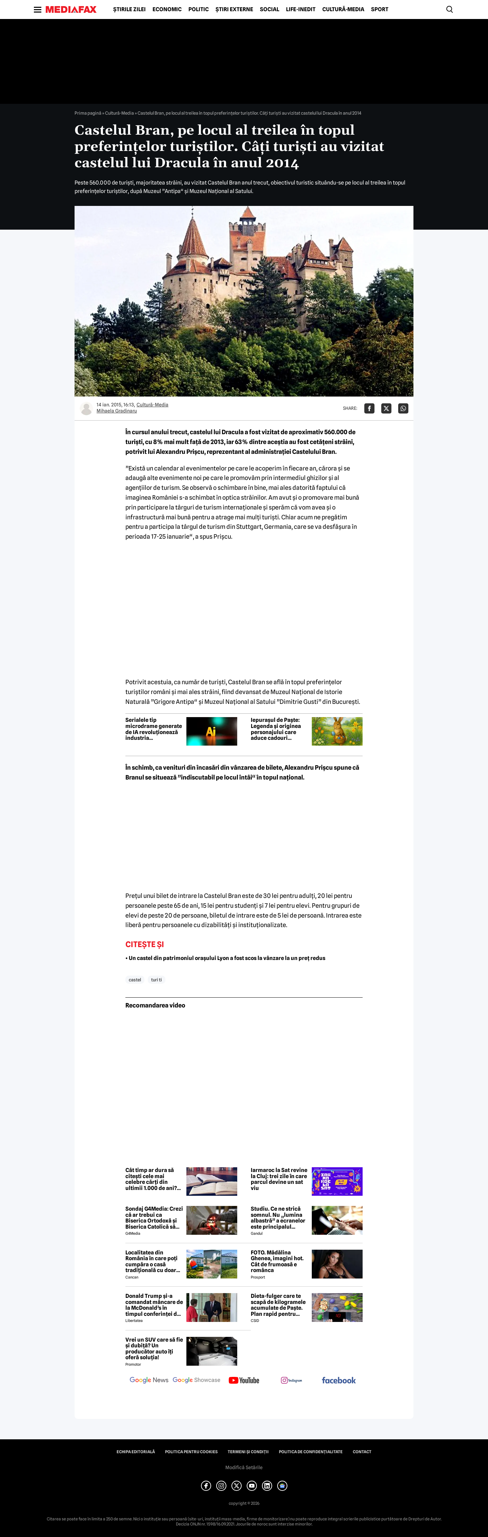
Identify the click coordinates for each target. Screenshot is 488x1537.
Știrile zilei (129, 9)
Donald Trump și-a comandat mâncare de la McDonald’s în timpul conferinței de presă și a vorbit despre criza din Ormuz (154, 1305)
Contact (362, 1451)
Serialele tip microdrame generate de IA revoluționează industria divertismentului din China (153, 729)
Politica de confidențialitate (311, 1451)
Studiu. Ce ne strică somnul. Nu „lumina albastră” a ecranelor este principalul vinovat (278, 1218)
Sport (379, 9)
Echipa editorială (136, 1451)
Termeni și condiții (248, 1451)
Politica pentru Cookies (191, 1451)
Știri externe (234, 9)
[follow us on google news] (149, 1381)
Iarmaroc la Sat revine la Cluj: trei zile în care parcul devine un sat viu (279, 1179)
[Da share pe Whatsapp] (403, 408)
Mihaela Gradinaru (117, 411)
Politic (198, 9)
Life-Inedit (301, 9)
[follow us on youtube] (244, 1381)
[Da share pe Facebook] (369, 408)
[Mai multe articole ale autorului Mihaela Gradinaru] (86, 408)
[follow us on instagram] (291, 1381)
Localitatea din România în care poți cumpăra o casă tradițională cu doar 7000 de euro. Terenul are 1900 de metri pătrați (153, 1261)
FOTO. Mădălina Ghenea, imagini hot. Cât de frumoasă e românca (277, 1261)
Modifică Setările (244, 1467)
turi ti (156, 979)
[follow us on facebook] (339, 1381)
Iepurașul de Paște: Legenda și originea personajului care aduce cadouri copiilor (276, 729)
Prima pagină (88, 113)
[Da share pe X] (386, 408)
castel (135, 979)
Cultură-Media (343, 9)
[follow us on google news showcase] (196, 1381)
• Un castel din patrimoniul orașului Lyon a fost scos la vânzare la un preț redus (225, 958)
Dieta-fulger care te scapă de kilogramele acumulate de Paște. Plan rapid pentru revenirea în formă (278, 1305)
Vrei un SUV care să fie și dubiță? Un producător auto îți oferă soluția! (154, 1349)
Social (269, 9)
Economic (167, 9)
